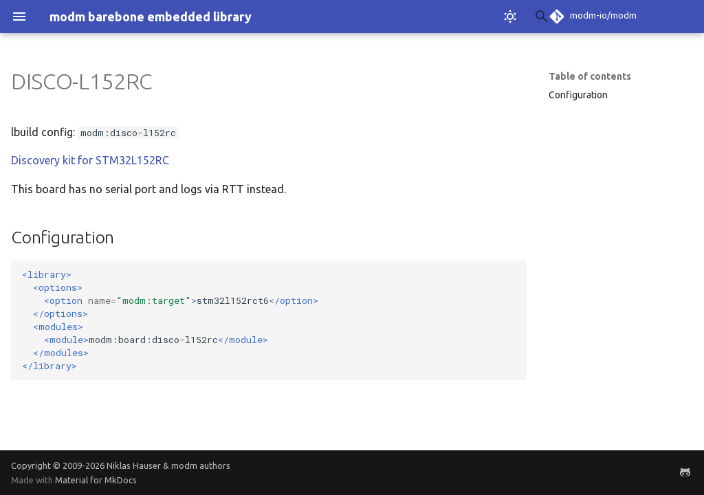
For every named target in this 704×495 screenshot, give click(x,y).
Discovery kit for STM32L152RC (90, 160)
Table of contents (590, 76)
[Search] (446, 16)
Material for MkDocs (96, 480)
